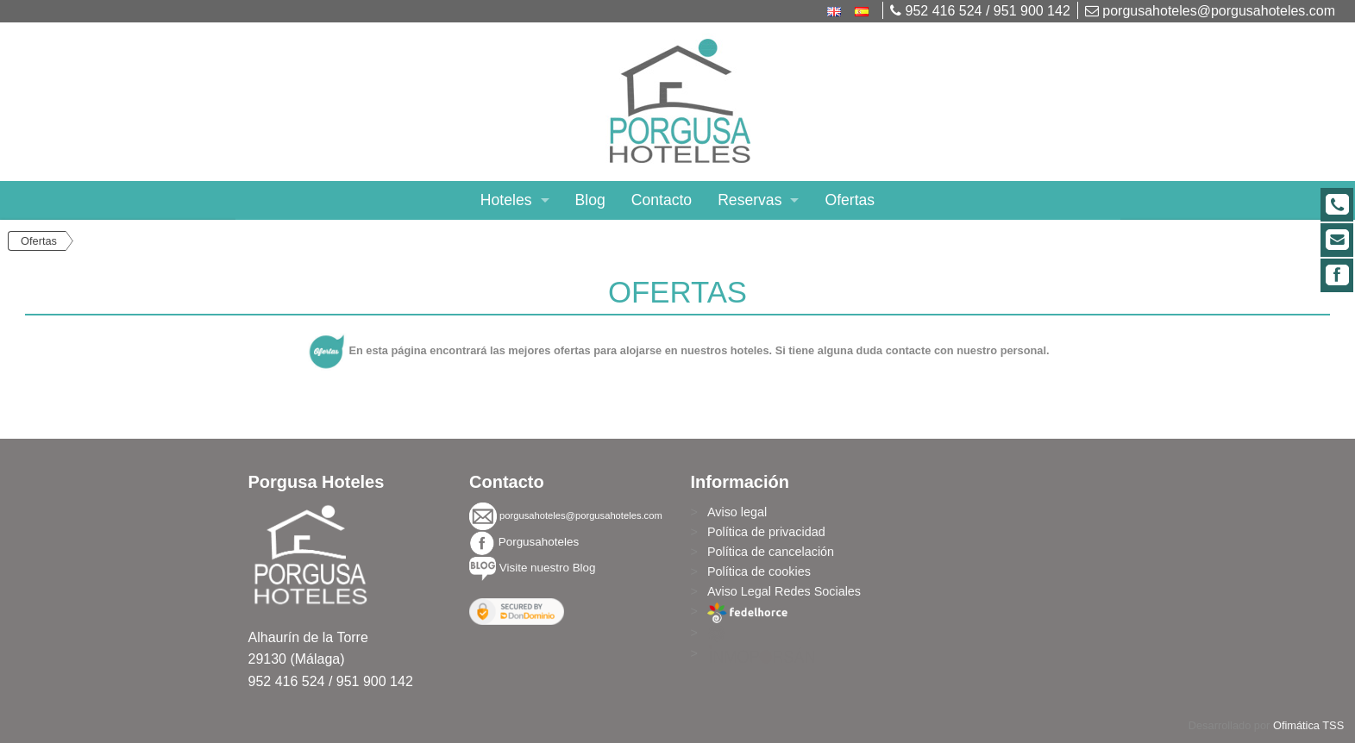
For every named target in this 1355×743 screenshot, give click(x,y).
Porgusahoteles (539, 541)
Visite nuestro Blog (547, 567)
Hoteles (506, 200)
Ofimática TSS (1308, 725)
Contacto (661, 200)
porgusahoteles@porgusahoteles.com (1210, 10)
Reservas (749, 200)
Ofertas (850, 200)
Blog (590, 200)
